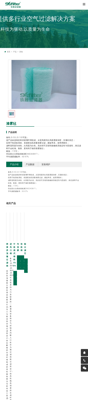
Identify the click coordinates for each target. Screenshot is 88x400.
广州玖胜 (26, 379)
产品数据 (30, 164)
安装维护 (46, 164)
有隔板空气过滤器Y (53, 323)
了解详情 (13, 290)
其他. (21, 52)
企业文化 (7, 318)
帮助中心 (47, 385)
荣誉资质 (7, 326)
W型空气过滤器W (52, 326)
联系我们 (30, 385)
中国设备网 (36, 379)
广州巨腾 (18, 379)
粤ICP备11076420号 (67, 389)
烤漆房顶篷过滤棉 (13, 244)
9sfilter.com (37, 389)
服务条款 (56, 385)
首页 (8, 52)
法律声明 (38, 385)
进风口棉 (49, 244)
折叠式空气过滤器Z (53, 318)
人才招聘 (7, 323)
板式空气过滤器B (52, 315)
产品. (15, 52)
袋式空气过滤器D (52, 321)
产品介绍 (14, 164)
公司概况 (7, 315)
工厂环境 (7, 321)
